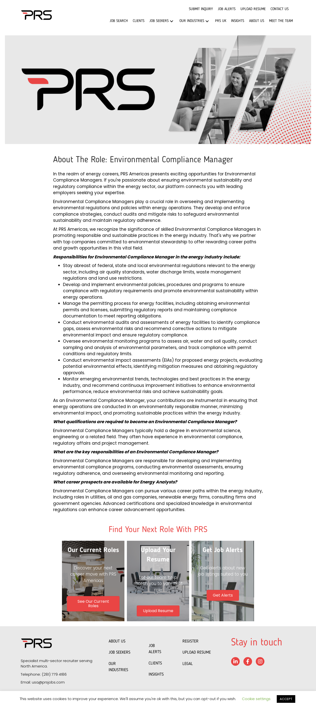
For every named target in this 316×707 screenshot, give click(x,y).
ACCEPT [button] (286, 699)
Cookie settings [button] (256, 698)
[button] (172, 21)
